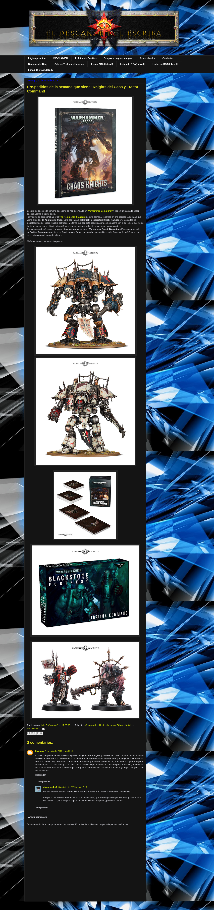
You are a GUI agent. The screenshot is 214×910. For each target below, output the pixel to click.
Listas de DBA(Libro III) (165, 64)
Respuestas (44, 781)
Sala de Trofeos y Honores (69, 64)
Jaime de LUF (50, 787)
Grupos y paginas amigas (118, 58)
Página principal (37, 58)
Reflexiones (32, 728)
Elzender (39, 751)
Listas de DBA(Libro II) (132, 64)
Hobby (102, 725)
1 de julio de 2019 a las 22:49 (59, 751)
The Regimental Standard (72, 217)
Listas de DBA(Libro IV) (41, 70)
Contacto (167, 58)
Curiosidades (91, 725)
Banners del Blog (37, 64)
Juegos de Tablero (115, 725)
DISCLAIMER (60, 58)
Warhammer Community (100, 211)
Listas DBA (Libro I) (102, 64)
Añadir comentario (37, 817)
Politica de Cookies (85, 58)
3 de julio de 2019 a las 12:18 (73, 787)
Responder (40, 775)
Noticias (129, 725)
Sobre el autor (147, 58)
